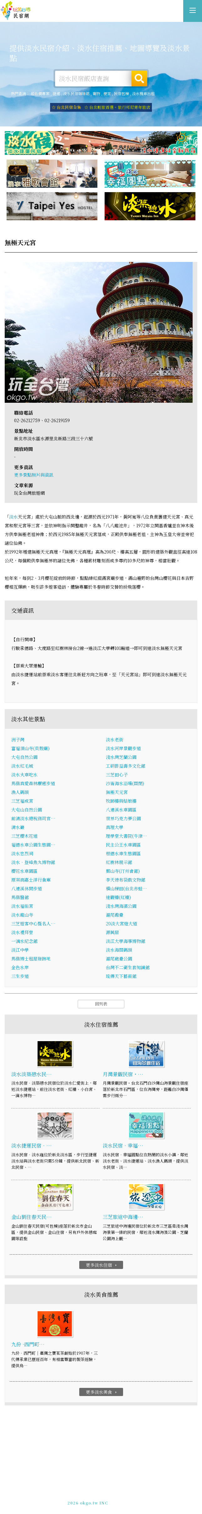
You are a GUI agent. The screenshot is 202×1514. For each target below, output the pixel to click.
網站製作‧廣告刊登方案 (115, 1493)
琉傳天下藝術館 (121, 976)
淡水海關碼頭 (119, 950)
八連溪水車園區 (121, 810)
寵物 (96, 93)
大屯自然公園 (24, 757)
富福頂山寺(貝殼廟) (30, 748)
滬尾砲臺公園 (119, 959)
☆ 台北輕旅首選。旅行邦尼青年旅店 (117, 107)
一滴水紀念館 (24, 941)
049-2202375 (95, 1498)
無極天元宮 (117, 792)
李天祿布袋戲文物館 (125, 880)
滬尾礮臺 (114, 915)
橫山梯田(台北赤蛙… (126, 889)
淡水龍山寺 (22, 915)
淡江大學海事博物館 (125, 941)
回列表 (101, 1004)
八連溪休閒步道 (26, 889)
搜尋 (139, 78)
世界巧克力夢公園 (123, 819)
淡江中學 (20, 950)
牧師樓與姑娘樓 (121, 801)
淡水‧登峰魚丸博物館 (33, 862)
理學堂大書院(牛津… (126, 836)
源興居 (112, 932)
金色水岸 (20, 967)
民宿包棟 (121, 93)
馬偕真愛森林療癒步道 (33, 783)
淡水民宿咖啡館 (76, 93)
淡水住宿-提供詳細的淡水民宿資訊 (15, 11)
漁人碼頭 (20, 792)
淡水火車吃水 (24, 775)
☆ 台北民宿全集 (66, 107)
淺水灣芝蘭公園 (121, 757)
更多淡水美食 (102, 1392)
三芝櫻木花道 (24, 836)
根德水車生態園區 (123, 854)
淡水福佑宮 (22, 906)
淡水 (13, 517)
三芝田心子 (117, 775)
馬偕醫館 (20, 897)
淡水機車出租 (143, 93)
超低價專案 (40, 93)
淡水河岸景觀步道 (123, 748)
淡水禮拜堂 (22, 932)
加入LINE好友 (125, 1498)
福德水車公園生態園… (33, 845)
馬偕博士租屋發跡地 (31, 959)
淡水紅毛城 (22, 766)
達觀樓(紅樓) (118, 897)
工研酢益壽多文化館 (125, 766)
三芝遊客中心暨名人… (33, 924)
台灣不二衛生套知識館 (128, 967)
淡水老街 (114, 740)
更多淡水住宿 (102, 1265)
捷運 (56, 93)
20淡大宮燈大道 (121, 924)
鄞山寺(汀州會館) (123, 871)
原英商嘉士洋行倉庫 (31, 880)
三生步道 (20, 976)
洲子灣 (17, 740)
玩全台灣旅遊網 (94, 1487)
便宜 (107, 93)
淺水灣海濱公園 (121, 906)
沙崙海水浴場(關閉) (125, 783)
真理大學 (114, 827)
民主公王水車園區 (123, 845)
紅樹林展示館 (119, 862)
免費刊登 (80, 1493)
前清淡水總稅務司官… (33, 819)
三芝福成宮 (22, 801)
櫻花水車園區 (24, 871)
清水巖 (17, 827)
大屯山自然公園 (26, 810)
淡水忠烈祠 (22, 854)
